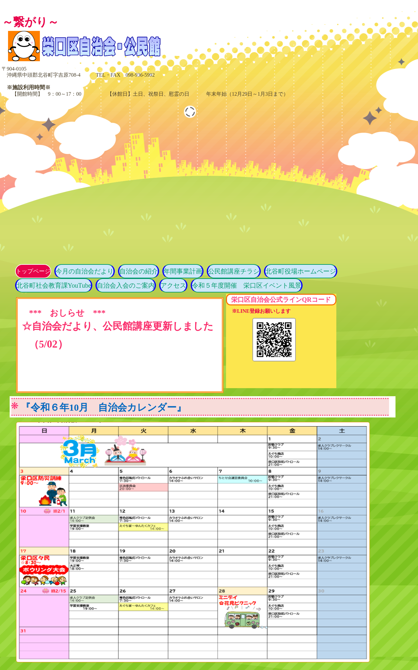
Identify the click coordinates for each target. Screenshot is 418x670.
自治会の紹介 (138, 271)
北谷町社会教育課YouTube (53, 285)
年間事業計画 (183, 271)
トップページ (33, 271)
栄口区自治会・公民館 (114, 46)
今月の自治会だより (85, 271)
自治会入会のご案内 (126, 285)
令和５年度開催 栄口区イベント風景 (246, 285)
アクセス (173, 285)
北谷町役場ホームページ (300, 271)
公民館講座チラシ (233, 271)
